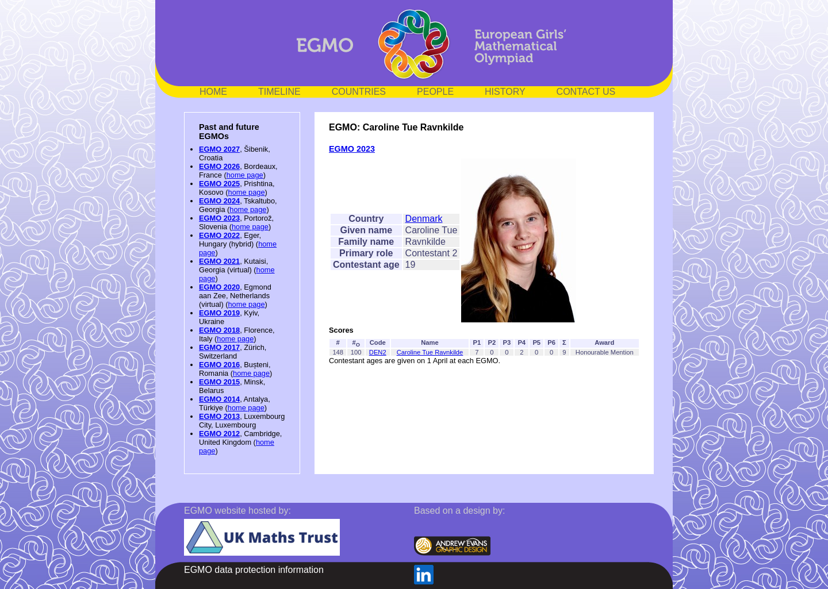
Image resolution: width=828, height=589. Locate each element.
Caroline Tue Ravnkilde (430, 352)
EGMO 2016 (219, 364)
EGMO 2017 (219, 347)
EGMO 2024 (219, 201)
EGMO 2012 (219, 433)
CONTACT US (586, 92)
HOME (213, 92)
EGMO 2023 (219, 218)
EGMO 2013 (219, 416)
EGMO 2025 (219, 183)
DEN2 (377, 352)
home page (245, 175)
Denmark (424, 219)
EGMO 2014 (219, 399)
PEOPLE (435, 92)
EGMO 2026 (219, 166)
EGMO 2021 (219, 261)
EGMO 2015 (219, 382)
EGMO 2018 (219, 330)
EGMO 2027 (219, 149)
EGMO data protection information (254, 570)
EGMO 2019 (219, 313)
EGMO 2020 (219, 287)
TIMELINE (279, 92)
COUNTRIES (359, 92)
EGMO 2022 (219, 235)
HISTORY (505, 92)
